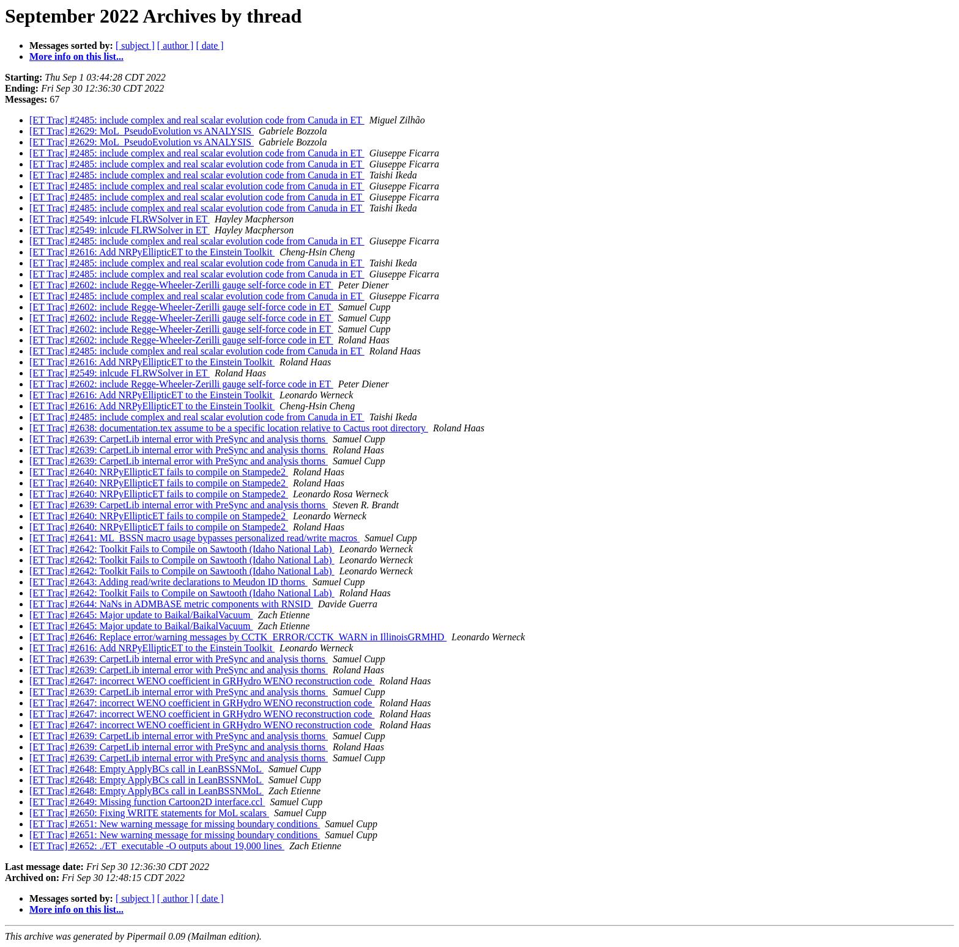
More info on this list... (76, 56)
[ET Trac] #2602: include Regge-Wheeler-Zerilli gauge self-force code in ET (181, 285)
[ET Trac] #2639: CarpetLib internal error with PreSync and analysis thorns (178, 439)
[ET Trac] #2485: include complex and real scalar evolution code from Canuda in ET (197, 120)
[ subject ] (135, 45)
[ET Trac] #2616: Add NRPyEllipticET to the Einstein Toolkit (152, 252)
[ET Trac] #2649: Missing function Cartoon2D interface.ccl (147, 802)
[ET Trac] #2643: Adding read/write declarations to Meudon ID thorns (168, 582)
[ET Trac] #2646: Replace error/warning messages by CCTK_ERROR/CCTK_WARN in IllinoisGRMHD (237, 637)
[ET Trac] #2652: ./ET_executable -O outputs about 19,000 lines (156, 846)
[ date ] (209, 45)
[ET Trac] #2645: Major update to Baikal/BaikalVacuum (141, 615)
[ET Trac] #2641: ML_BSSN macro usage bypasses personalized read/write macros (194, 538)
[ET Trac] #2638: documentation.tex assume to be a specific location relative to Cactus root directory (228, 428)
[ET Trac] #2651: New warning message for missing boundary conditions (174, 824)
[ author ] (175, 45)
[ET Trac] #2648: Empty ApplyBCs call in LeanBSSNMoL (146, 769)
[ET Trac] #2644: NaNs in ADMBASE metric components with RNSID (171, 604)
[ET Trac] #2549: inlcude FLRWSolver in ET (119, 219)
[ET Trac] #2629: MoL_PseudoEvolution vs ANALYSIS (141, 131)
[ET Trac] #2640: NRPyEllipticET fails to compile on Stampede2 (158, 472)
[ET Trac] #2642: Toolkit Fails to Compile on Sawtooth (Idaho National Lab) (182, 549)
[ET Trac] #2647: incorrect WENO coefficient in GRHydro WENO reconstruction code (201, 681)
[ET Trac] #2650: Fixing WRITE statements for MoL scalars (149, 813)
